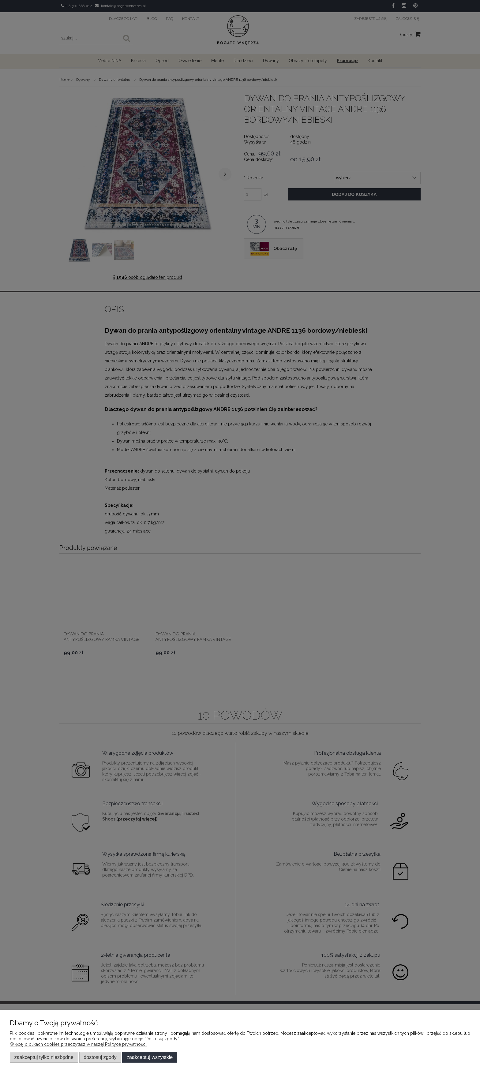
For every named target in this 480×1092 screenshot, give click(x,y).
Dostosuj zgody (100, 1057)
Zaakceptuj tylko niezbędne (43, 1057)
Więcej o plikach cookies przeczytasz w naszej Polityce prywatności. (78, 1044)
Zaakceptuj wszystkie (150, 1057)
